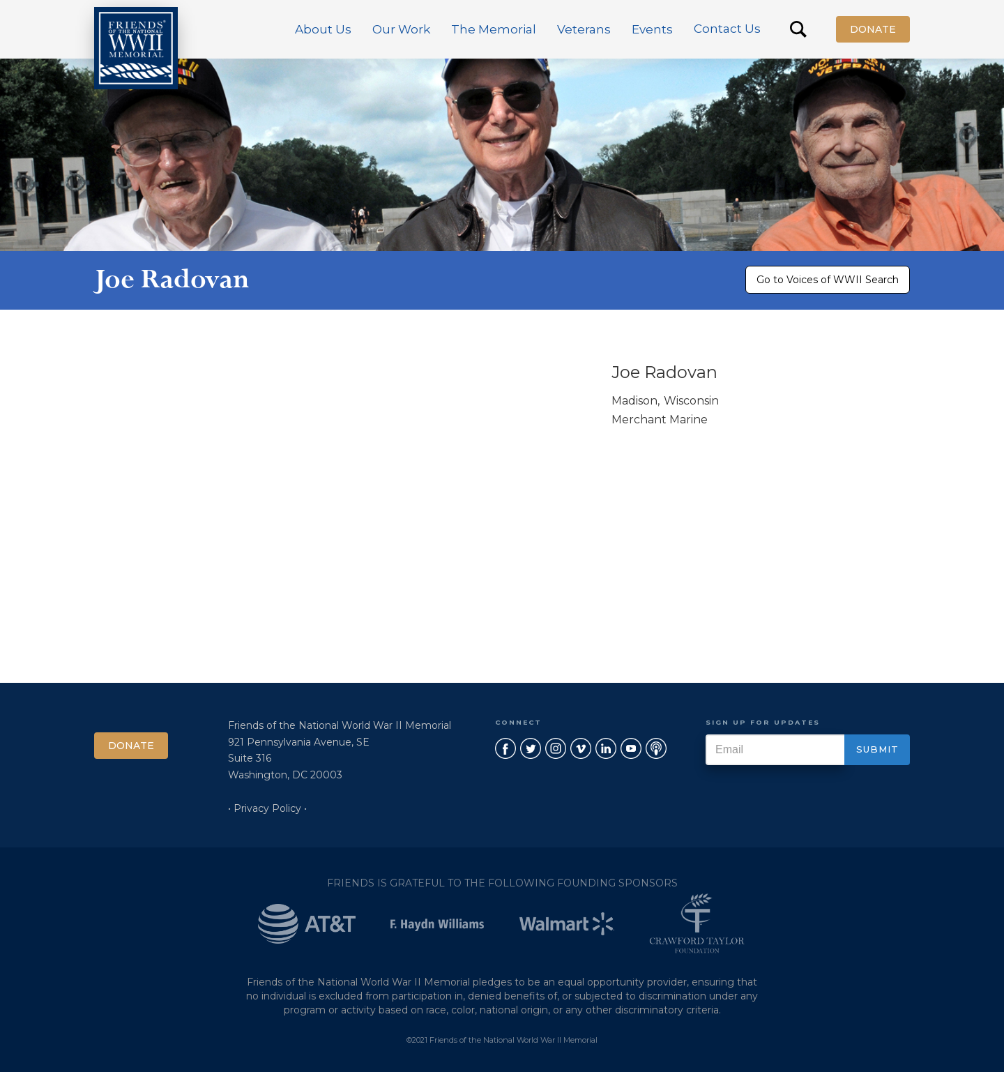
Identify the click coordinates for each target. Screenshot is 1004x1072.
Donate (873, 29)
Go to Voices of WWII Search (827, 279)
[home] (136, 48)
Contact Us (727, 29)
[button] (323, 29)
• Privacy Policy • (267, 808)
